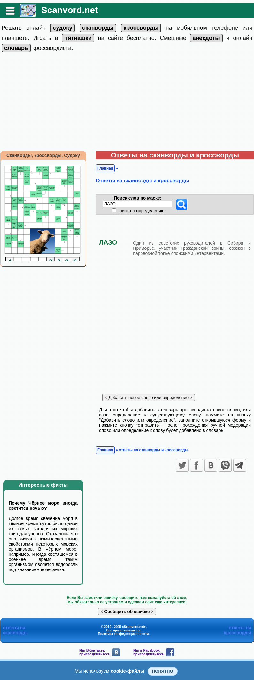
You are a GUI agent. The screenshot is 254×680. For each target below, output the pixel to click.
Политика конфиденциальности (123, 634)
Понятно (162, 671)
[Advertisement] (127, 103)
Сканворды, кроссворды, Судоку (43, 155)
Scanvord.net (69, 10)
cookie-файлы (127, 671)
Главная (105, 168)
